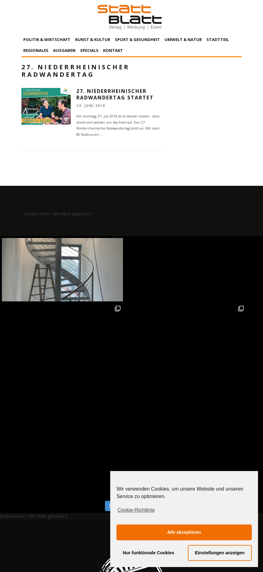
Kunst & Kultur (92, 39)
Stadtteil (217, 39)
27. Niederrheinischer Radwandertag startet (115, 94)
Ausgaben (64, 50)
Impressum (65, 509)
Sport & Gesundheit (137, 39)
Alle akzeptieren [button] (184, 532)
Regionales (35, 50)
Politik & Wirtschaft (46, 39)
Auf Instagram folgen (132, 375)
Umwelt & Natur (183, 39)
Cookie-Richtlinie (136, 510)
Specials (89, 50)
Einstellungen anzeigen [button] (220, 552)
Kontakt (113, 50)
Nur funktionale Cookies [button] (149, 552)
